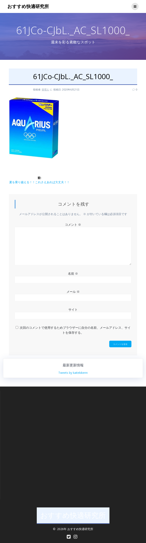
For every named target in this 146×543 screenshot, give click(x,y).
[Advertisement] (70, 423)
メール (73, 291)
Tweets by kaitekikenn (73, 373)
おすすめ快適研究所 (28, 6)
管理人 (45, 89)
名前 (73, 273)
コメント (73, 224)
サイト (73, 309)
